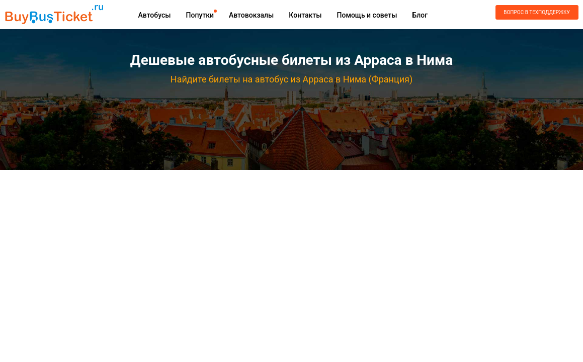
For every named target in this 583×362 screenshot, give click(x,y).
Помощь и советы (367, 15)
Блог (420, 15)
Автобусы (154, 15)
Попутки (200, 15)
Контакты (305, 15)
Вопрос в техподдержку (536, 12)
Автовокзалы (251, 15)
